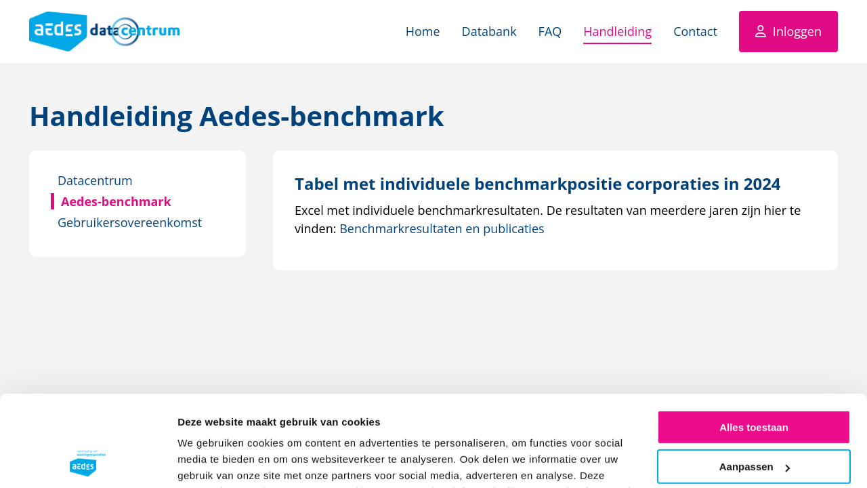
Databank (489, 31)
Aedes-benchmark (116, 201)
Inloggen (797, 31)
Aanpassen (754, 382)
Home (423, 31)
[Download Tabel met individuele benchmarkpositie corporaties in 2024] (538, 183)
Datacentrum (95, 180)
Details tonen (209, 461)
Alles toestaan (753, 343)
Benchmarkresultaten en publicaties (441, 228)
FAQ (550, 31)
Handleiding (617, 31)
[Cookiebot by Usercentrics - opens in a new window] (87, 461)
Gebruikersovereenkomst (130, 222)
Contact (695, 31)
